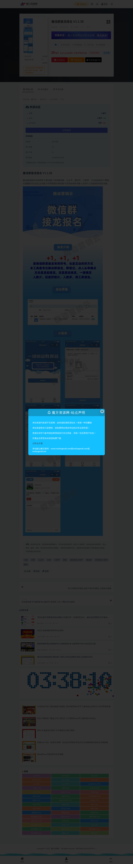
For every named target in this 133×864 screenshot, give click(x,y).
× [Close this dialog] (102, 411)
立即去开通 (37, 443)
